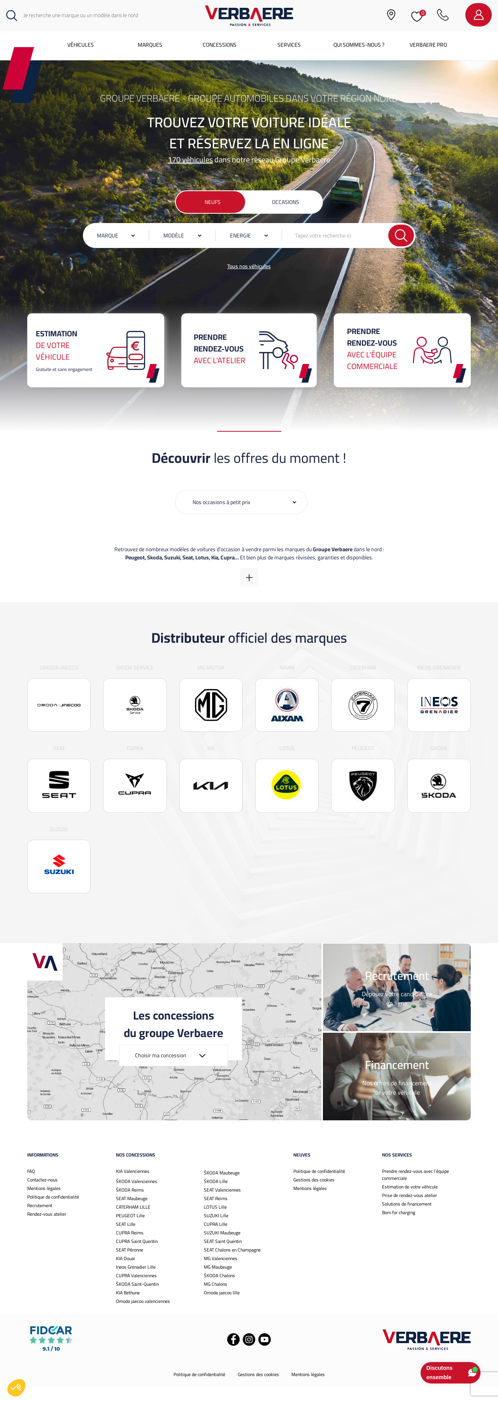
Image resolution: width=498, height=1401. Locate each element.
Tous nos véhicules (249, 266)
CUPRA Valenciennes (136, 1289)
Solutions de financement (406, 1217)
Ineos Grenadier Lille (136, 1280)
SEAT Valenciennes (222, 1203)
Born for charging (398, 1226)
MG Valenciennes (220, 1271)
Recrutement (39, 1219)
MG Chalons (215, 1297)
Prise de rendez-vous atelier (409, 1208)
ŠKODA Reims (130, 1203)
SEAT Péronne (129, 1263)
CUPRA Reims (130, 1246)
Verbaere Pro (428, 45)
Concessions (220, 45)
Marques (150, 45)
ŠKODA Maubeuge (222, 1186)
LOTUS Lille (215, 1220)
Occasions (285, 202)
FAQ (31, 1184)
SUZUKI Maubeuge (222, 1246)
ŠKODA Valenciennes (136, 1194)
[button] (16, 1387)
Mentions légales (44, 1201)
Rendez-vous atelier (46, 1227)
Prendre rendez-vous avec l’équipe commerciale (415, 1188)
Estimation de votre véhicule (410, 1200)
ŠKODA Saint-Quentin (137, 1297)
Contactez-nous (42, 1193)
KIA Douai (125, 1271)
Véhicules (80, 45)
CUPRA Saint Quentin (137, 1254)
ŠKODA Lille (216, 1194)
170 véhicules (190, 159)
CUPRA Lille (215, 1237)
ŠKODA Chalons (219, 1289)
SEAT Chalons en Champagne (232, 1263)
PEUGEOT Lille (130, 1229)
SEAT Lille (125, 1237)
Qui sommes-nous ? (358, 45)
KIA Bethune (128, 1306)
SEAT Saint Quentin (223, 1254)
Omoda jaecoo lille (222, 1306)
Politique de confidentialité (53, 1210)
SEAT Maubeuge (131, 1212)
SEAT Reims (216, 1212)
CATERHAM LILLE (133, 1220)
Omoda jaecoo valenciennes (143, 1314)
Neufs (213, 202)
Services (289, 45)
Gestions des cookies (314, 1193)
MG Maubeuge (218, 1280)
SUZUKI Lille (216, 1229)
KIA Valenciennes (132, 1184)
